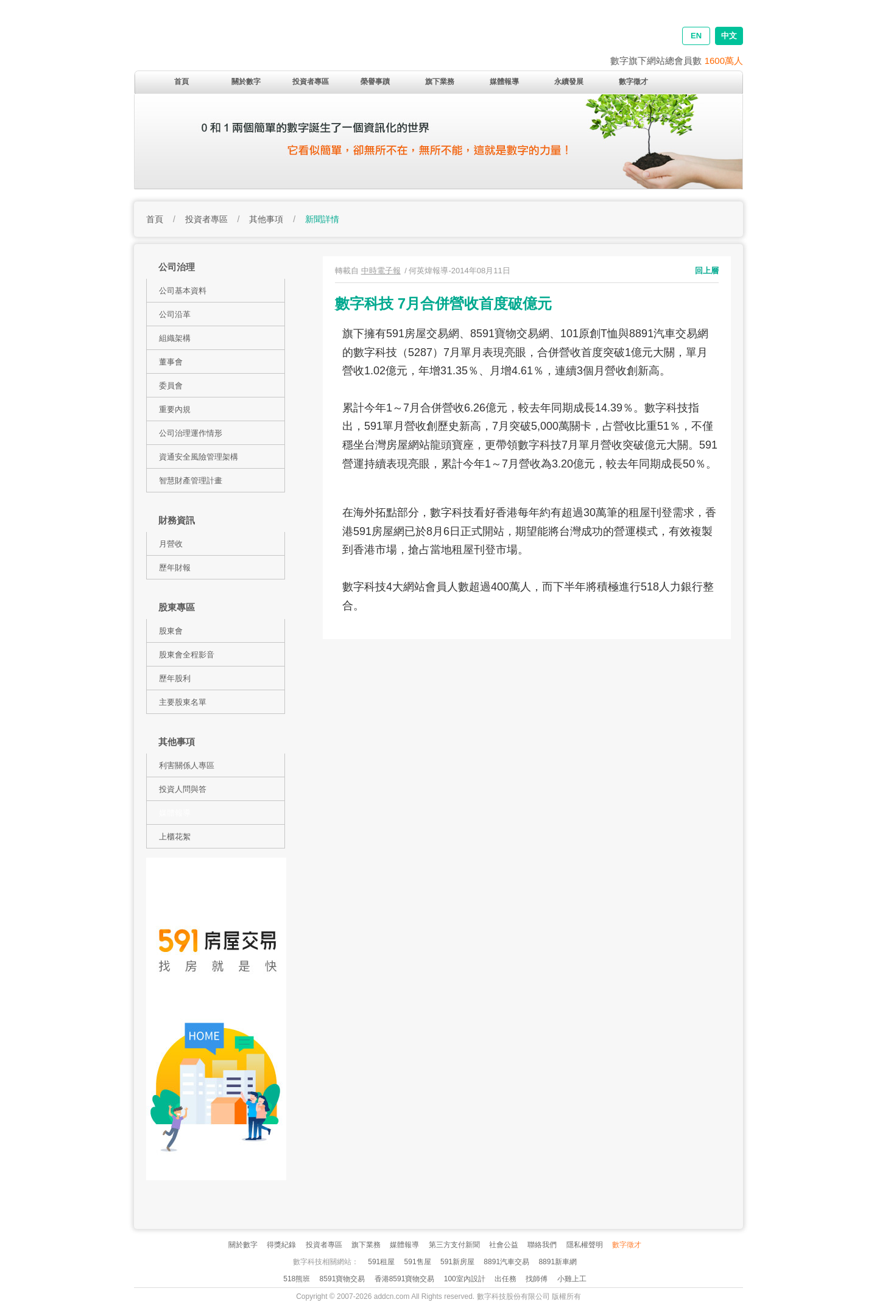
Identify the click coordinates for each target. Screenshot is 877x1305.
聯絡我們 (542, 1244)
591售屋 (417, 1262)
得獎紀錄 (281, 1244)
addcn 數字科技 (292, 44)
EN (696, 35)
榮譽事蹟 (375, 81)
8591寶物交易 (342, 1279)
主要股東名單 (182, 702)
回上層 (707, 270)
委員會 (171, 385)
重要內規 (175, 409)
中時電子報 (381, 270)
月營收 (171, 543)
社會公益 (503, 1244)
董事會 (171, 361)
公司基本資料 (182, 290)
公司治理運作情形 (190, 433)
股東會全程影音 (186, 654)
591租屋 (381, 1262)
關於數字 (246, 81)
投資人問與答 (182, 789)
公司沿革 (175, 314)
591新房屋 (457, 1262)
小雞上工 (571, 1279)
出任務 (505, 1279)
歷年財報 (175, 567)
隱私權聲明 (584, 1244)
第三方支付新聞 (454, 1244)
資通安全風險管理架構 (198, 456)
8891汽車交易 (506, 1262)
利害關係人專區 (186, 765)
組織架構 (175, 338)
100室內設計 (464, 1279)
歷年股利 (175, 678)
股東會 (171, 630)
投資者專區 (310, 81)
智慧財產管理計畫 (190, 480)
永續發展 (568, 81)
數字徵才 (633, 81)
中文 (729, 35)
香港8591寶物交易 (405, 1279)
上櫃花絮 (175, 836)
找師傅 (537, 1279)
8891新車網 (557, 1262)
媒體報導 (504, 81)
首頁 (181, 81)
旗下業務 (439, 81)
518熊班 (296, 1279)
